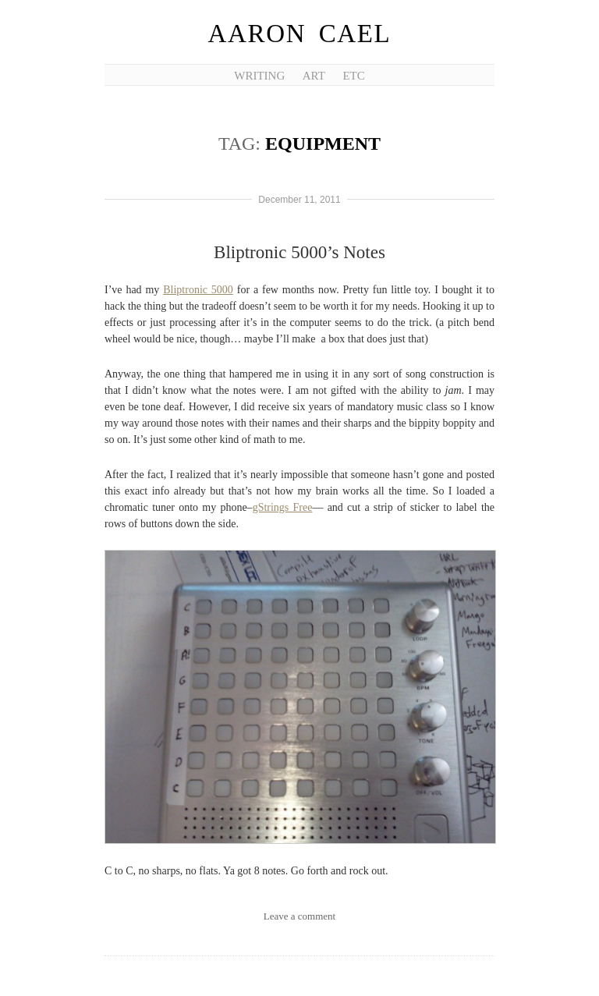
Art (314, 75)
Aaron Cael (300, 33)
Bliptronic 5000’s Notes (299, 252)
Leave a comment (299, 916)
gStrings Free (283, 507)
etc (353, 75)
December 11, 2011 (299, 199)
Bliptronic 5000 (198, 290)
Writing (259, 75)
